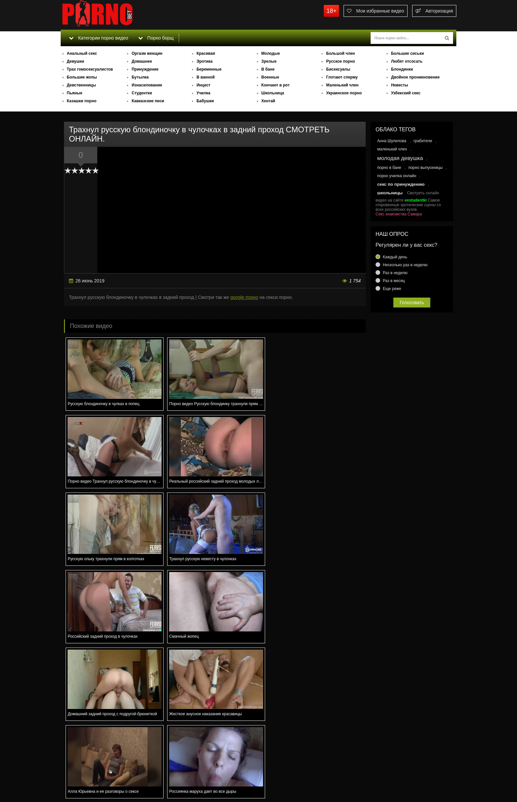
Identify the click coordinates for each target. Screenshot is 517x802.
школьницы (390, 192)
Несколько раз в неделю (405, 265)
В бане (268, 69)
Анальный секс (82, 53)
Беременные (209, 69)
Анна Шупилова (391, 141)
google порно (244, 297)
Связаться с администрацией (95, 779)
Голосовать (412, 302)
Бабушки (205, 101)
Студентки (142, 93)
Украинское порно (344, 93)
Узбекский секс (405, 93)
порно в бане (389, 167)
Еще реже (392, 288)
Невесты (399, 85)
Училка (203, 93)
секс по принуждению (401, 184)
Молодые (270, 53)
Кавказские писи (148, 101)
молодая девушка (400, 158)
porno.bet (110, 15)
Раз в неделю (395, 273)
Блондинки (402, 69)
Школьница (272, 93)
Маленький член (342, 85)
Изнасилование (147, 85)
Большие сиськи (407, 53)
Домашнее (142, 61)
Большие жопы (82, 77)
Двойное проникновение (415, 77)
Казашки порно (82, 101)
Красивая (206, 53)
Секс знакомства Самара (399, 214)
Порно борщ (156, 38)
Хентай (268, 101)
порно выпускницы (425, 167)
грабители (422, 141)
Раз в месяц (394, 280)
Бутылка (140, 77)
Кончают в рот (275, 85)
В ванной (206, 77)
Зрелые (269, 61)
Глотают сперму (342, 77)
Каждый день (395, 257)
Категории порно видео (98, 38)
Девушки (75, 61)
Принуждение (145, 69)
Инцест (203, 85)
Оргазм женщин (147, 53)
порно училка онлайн (396, 176)
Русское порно (340, 61)
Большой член (340, 53)
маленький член (392, 149)
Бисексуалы (338, 69)
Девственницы (81, 85)
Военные (270, 77)
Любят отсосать (406, 61)
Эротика (205, 61)
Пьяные (74, 93)
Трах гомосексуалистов (90, 69)
